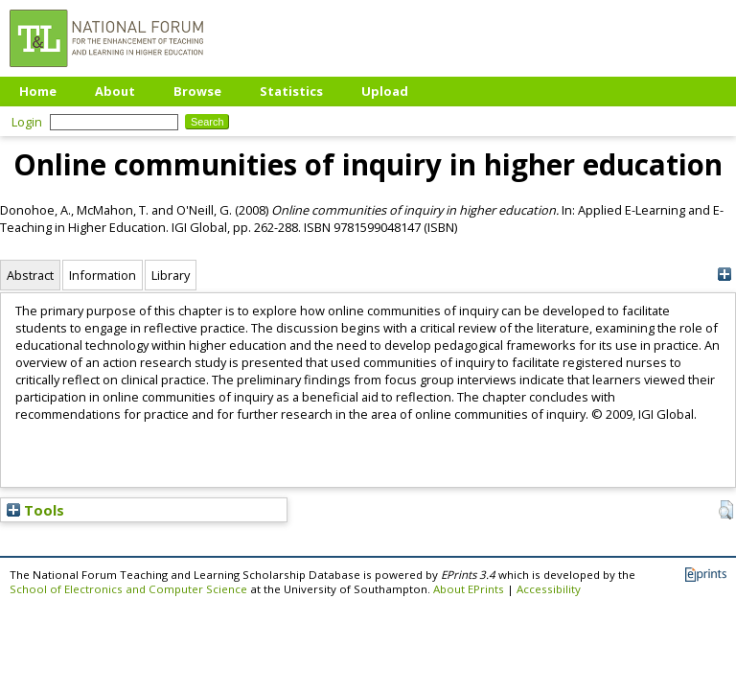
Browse (197, 91)
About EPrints (468, 589)
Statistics (291, 91)
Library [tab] (170, 275)
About (115, 91)
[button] (726, 509)
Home (38, 91)
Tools (35, 509)
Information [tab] (102, 275)
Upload (384, 91)
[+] (724, 274)
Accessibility (549, 589)
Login (27, 121)
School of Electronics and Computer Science (128, 589)
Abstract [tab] (30, 275)
